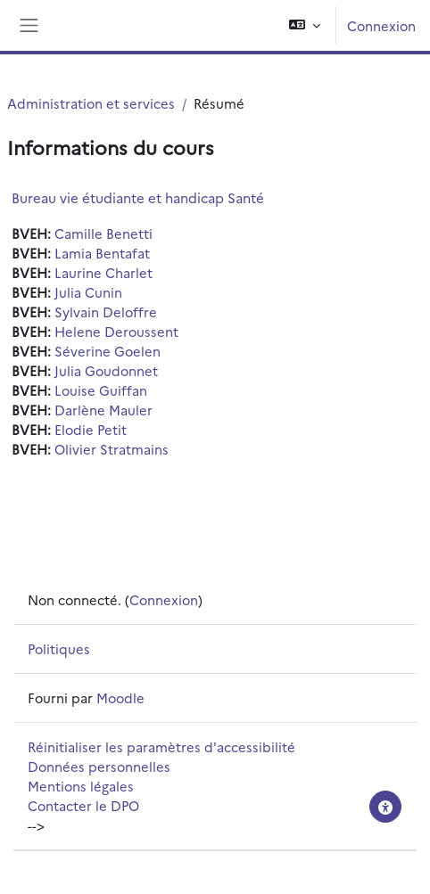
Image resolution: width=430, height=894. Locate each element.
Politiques (59, 648)
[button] (304, 25)
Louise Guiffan (100, 390)
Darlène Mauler (103, 409)
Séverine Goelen (107, 350)
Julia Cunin (88, 292)
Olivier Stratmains (111, 448)
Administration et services (91, 103)
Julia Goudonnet (106, 370)
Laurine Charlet (103, 272)
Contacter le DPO (83, 805)
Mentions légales (81, 785)
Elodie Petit (90, 429)
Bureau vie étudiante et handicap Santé (138, 197)
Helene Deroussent (116, 331)
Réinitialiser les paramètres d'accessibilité (161, 746)
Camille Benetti (103, 233)
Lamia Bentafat (102, 252)
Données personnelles (99, 766)
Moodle (120, 697)
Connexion (381, 25)
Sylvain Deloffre (105, 311)
